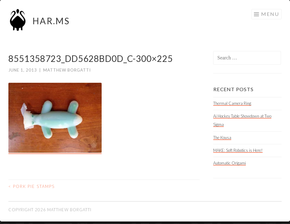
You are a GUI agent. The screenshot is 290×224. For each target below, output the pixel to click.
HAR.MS (51, 21)
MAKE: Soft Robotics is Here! (238, 150)
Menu (270, 14)
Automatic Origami (229, 163)
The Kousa (222, 137)
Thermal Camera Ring (232, 103)
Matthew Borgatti (67, 70)
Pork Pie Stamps (31, 186)
